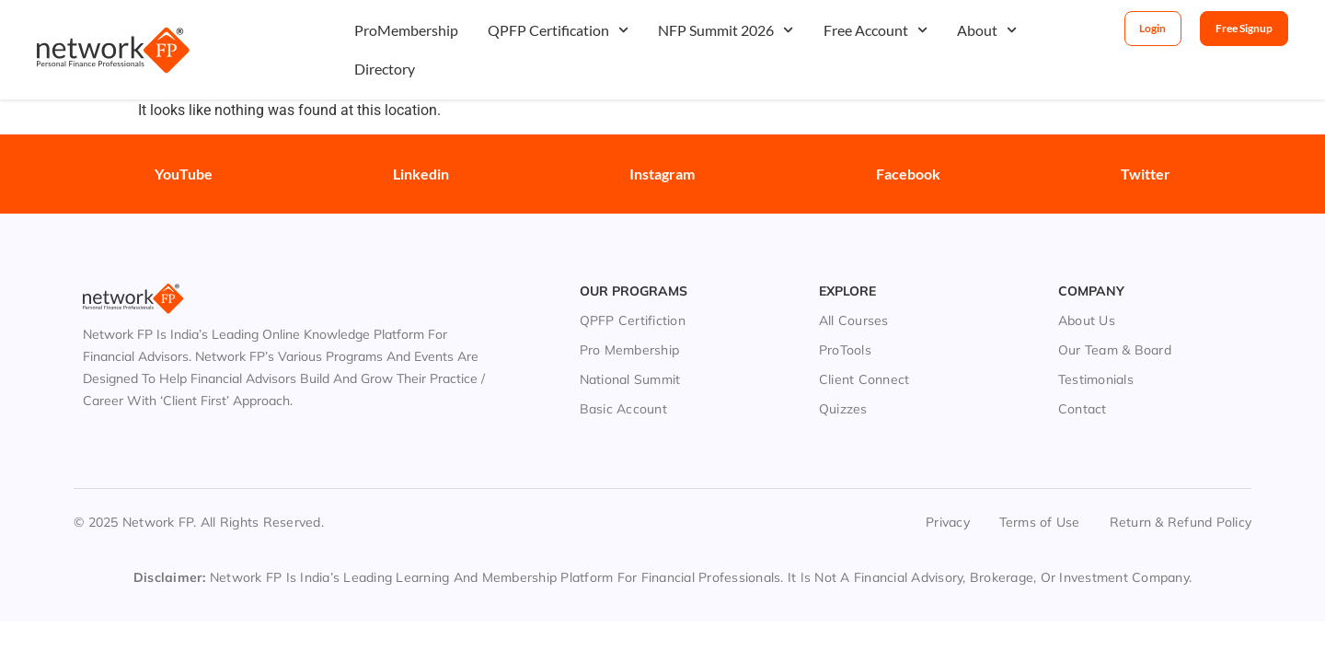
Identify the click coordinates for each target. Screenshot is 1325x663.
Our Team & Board (1114, 323)
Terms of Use (1039, 495)
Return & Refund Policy (1181, 495)
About (987, 30)
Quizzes (843, 382)
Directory (384, 68)
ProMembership (406, 30)
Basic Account (623, 382)
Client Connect (864, 352)
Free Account (876, 30)
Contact (1082, 382)
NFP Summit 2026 (725, 30)
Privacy (948, 495)
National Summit (630, 352)
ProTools (845, 323)
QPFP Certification (558, 30)
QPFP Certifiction (633, 293)
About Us (1086, 293)
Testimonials (1096, 352)
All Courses (854, 293)
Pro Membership (630, 323)
